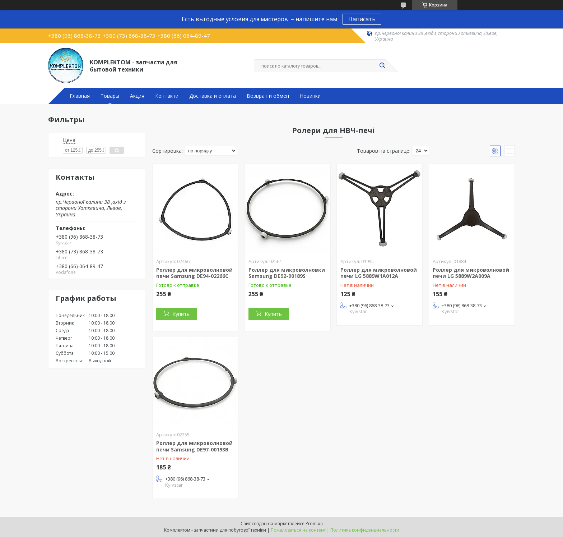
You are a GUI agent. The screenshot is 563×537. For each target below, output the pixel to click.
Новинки (310, 95)
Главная (80, 95)
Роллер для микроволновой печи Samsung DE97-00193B (194, 446)
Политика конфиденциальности (364, 530)
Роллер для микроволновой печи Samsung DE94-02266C (194, 273)
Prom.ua (314, 523)
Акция (137, 95)
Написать (362, 19)
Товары (110, 95)
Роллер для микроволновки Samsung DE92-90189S (286, 273)
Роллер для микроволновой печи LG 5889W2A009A (471, 273)
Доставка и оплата (212, 95)
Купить (181, 314)
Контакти (166, 95)
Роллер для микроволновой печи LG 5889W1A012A (378, 273)
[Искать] (382, 65)
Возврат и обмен (268, 95)
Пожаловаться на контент (298, 530)
